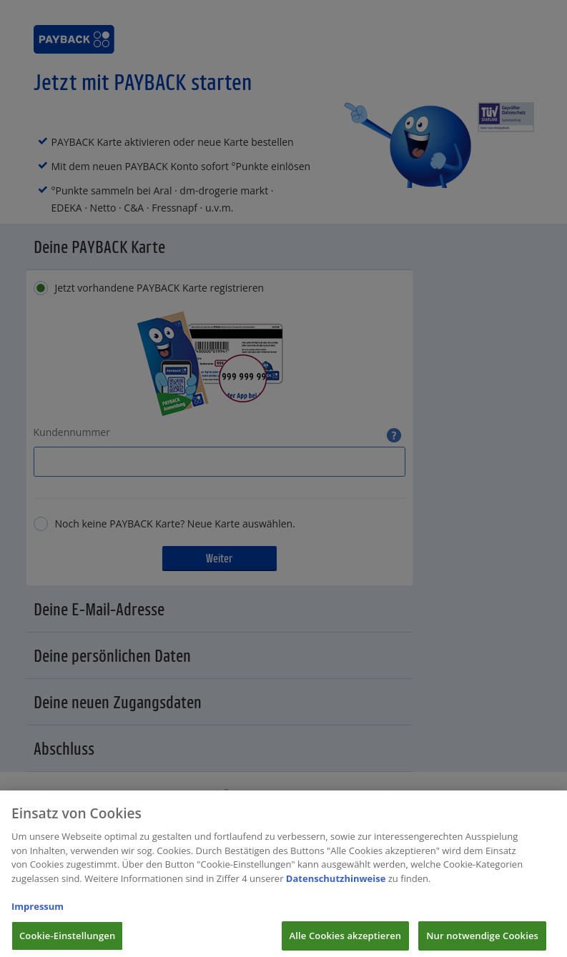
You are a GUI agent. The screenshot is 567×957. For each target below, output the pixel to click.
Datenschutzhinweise (336, 884)
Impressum (37, 912)
